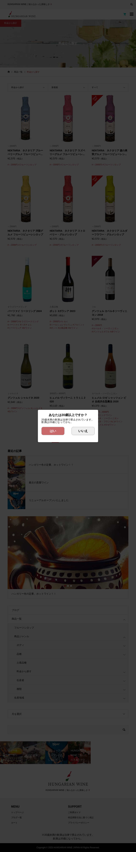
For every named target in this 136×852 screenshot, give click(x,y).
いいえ (83, 431)
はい (53, 431)
